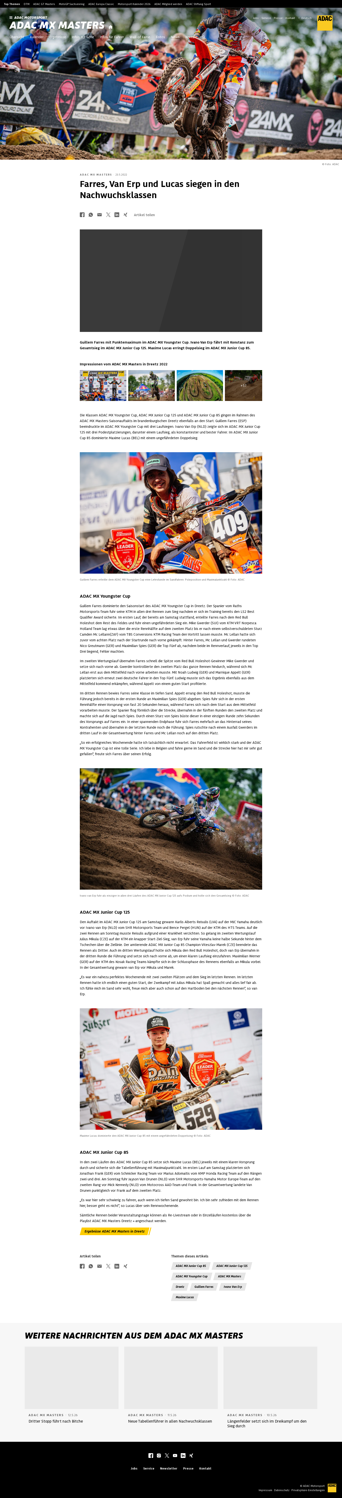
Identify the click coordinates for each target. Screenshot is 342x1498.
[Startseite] (111, 27)
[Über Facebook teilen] (82, 215)
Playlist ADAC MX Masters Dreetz (106, 1221)
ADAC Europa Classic (101, 4)
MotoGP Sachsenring (72, 4)
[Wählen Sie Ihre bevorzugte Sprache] (307, 17)
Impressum (265, 1490)
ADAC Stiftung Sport (198, 4)
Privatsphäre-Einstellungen (308, 1490)
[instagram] (159, 1456)
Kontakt (290, 18)
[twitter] (167, 1456)
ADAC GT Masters (44, 4)
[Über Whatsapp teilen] (90, 215)
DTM (26, 4)
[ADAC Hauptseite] (322, 23)
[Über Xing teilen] (125, 215)
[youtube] (175, 1456)
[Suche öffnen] (203, 37)
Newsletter (168, 1468)
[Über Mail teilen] (99, 215)
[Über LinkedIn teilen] (116, 215)
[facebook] (150, 1456)
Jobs (256, 18)
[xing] (191, 1456)
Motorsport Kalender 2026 (134, 4)
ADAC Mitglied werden (168, 4)
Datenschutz (282, 1490)
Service (266, 18)
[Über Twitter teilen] (108, 215)
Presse (278, 18)
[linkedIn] (183, 1456)
